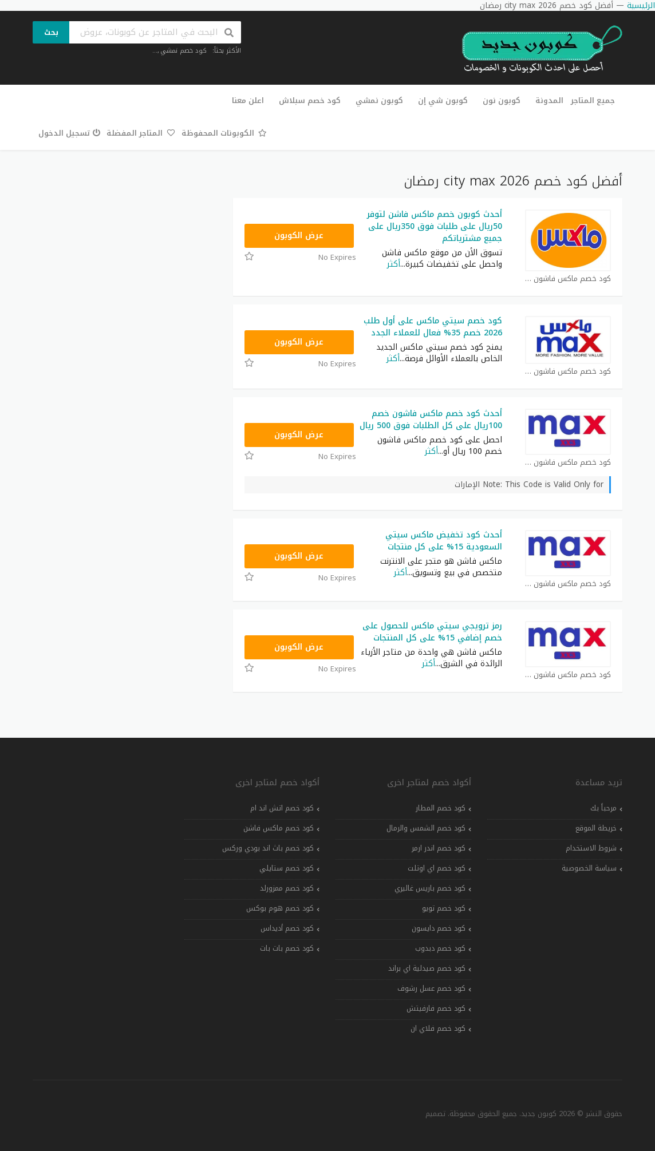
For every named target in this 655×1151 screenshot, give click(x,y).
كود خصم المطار (440, 808)
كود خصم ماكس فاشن (278, 828)
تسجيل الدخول (69, 133)
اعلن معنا (248, 100)
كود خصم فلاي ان (438, 1028)
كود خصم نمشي (183, 51)
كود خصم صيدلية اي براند (426, 968)
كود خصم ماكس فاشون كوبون (568, 279)
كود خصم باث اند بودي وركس (268, 848)
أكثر (393, 264)
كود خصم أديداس (287, 928)
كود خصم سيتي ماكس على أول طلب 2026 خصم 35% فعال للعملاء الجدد (433, 327)
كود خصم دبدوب (440, 948)
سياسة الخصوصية (589, 868)
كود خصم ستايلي (286, 868)
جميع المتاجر (593, 100)
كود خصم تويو (443, 908)
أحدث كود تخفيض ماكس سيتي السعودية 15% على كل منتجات (443, 541)
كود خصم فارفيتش (436, 1008)
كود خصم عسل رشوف (431, 988)
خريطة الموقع (596, 828)
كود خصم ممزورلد (287, 888)
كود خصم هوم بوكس (280, 908)
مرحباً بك (603, 808)
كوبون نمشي (379, 100)
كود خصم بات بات (287, 948)
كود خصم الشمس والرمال (425, 828)
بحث (51, 32)
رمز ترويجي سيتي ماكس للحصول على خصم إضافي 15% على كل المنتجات (432, 632)
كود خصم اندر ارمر (438, 848)
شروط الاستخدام (591, 848)
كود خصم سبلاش (310, 100)
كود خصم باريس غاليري (429, 888)
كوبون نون (501, 100)
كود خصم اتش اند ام (282, 808)
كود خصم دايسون (438, 928)
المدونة (549, 100)
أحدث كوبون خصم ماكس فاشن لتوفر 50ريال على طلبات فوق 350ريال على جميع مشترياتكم (434, 226)
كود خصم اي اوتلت (436, 868)
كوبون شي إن (443, 100)
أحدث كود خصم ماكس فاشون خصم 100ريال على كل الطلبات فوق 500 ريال (431, 419)
